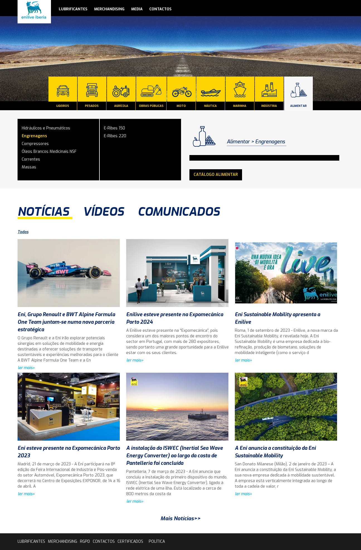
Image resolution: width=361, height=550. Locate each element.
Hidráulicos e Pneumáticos (46, 128)
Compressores (35, 143)
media (137, 9)
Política (157, 541)
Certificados (130, 541)
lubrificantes (73, 9)
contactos (160, 9)
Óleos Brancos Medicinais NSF (49, 151)
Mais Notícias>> (180, 518)
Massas (29, 167)
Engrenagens (34, 136)
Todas (23, 232)
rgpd (85, 541)
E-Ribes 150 (114, 128)
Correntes (31, 159)
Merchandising (109, 9)
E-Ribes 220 (115, 136)
